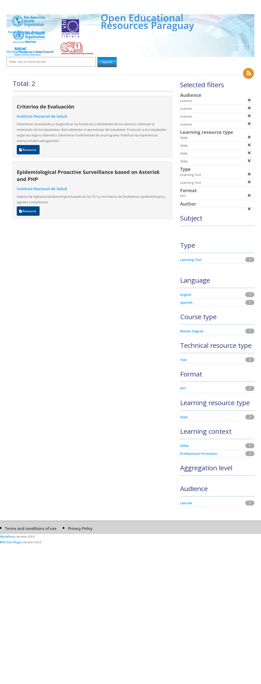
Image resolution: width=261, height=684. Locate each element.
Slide (184, 417)
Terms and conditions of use (31, 528)
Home (11, 51)
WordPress (7, 536)
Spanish (186, 302)
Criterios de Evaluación (45, 106)
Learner (186, 503)
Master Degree (191, 331)
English (25, 32)
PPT (183, 388)
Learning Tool (191, 259)
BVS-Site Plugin (11, 542)
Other (184, 445)
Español (13, 32)
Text (183, 359)
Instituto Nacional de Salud (42, 116)
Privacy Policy (80, 528)
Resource (28, 150)
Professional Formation (198, 453)
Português (38, 32)
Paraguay (26, 51)
